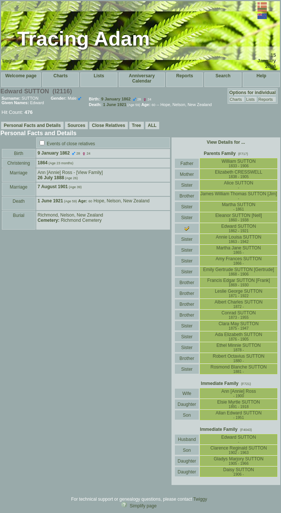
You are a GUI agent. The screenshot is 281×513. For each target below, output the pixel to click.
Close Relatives (108, 125)
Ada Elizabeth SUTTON (238, 336)
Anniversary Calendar (142, 78)
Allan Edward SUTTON (239, 415)
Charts (60, 75)
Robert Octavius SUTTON (238, 358)
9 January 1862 (54, 153)
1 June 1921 (50, 200)
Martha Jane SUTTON (238, 250)
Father (186, 163)
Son (187, 415)
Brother (186, 196)
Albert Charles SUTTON (238, 304)
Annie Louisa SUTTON (239, 239)
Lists (99, 75)
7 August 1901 (53, 186)
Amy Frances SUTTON (239, 260)
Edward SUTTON (238, 439)
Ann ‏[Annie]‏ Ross (55, 172)
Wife (187, 393)
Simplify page (143, 506)
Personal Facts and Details (32, 125)
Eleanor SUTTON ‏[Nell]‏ (238, 217)
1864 (43, 162)
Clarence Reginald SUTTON (238, 450)
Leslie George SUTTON (238, 293)
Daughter (186, 404)
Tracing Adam (83, 38)
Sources (76, 125)
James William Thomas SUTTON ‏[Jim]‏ (238, 195)
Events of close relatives (71, 143)
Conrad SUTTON (239, 315)
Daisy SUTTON (238, 471)
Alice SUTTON (238, 185)
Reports (184, 75)
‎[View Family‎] (89, 172)
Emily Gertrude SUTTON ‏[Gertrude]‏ (238, 271)
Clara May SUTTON (239, 325)
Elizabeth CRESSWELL (238, 174)
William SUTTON (239, 163)
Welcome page (21, 75)
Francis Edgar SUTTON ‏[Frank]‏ (238, 282)
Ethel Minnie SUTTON (238, 347)
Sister (187, 185)
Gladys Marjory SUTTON (238, 461)
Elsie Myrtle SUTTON (238, 404)
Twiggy (200, 499)
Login (8, 60)
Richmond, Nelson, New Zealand (70, 215)
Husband (187, 439)
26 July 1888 (51, 177)
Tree (136, 125)
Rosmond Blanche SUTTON (238, 369)
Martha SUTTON (239, 206)
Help (261, 75)
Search (223, 75)
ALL (152, 125)
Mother (187, 174)
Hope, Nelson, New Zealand (121, 200)
